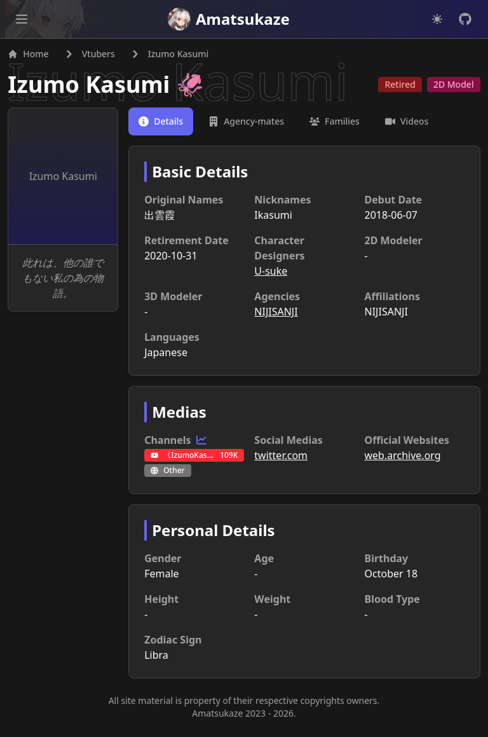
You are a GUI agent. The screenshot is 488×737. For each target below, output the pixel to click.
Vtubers (100, 56)
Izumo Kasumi (91, 86)
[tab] (162, 124)
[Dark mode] (437, 19)
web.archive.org (401, 458)
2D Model (451, 87)
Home (30, 56)
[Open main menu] (21, 19)
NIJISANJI (275, 314)
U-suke (270, 273)
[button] (21, 19)
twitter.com (281, 458)
